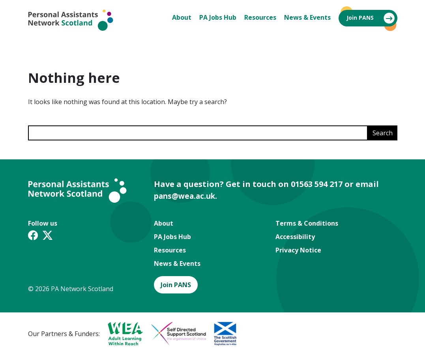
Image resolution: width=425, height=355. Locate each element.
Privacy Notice (298, 250)
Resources (260, 17)
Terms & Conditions (306, 223)
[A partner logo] (121, 334)
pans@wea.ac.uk (187, 196)
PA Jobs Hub (217, 17)
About (181, 17)
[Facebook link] (33, 236)
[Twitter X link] (47, 236)
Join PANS (360, 17)
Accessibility (295, 236)
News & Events (307, 17)
